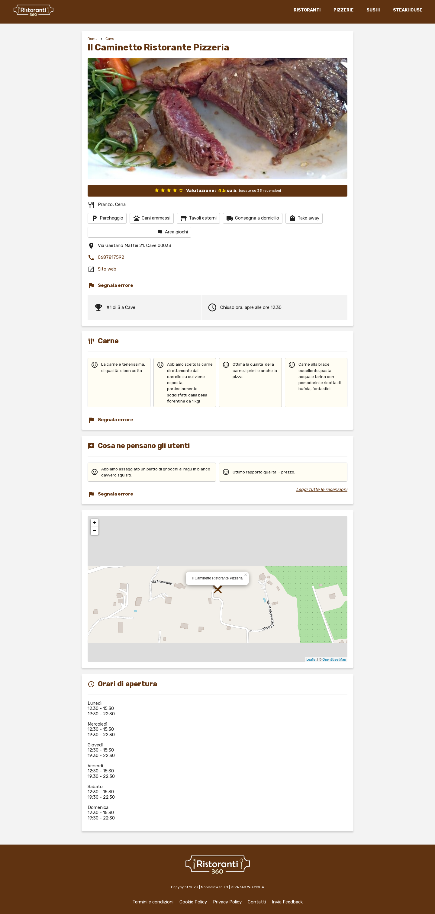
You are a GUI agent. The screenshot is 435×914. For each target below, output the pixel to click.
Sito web (107, 269)
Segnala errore (110, 285)
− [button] (94, 530)
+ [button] (94, 523)
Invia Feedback (287, 902)
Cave (109, 39)
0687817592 (106, 257)
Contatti (257, 902)
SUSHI (373, 10)
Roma (93, 39)
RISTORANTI (306, 10)
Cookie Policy (193, 902)
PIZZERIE (343, 10)
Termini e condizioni (152, 902)
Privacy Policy (227, 902)
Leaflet (311, 659)
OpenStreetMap (334, 659)
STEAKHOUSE (407, 10)
